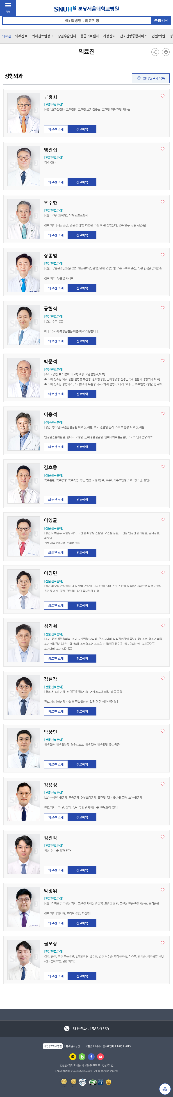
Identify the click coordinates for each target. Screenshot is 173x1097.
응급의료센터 (89, 36)
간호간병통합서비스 (133, 36)
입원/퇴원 (158, 36)
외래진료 (21, 36)
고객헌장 (87, 1046)
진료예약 (82, 129)
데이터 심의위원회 (104, 1046)
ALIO (127, 1046)
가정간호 (109, 36)
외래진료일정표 (42, 36)
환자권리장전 (73, 1046)
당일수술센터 (67, 36)
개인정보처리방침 (53, 1046)
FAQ (119, 1046)
